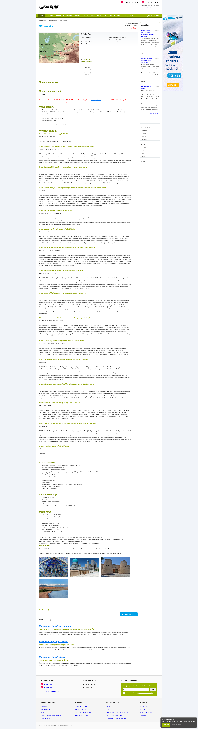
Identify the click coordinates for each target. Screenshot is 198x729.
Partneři (143, 156)
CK (71, 725)
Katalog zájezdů (53, 20)
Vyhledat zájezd (152, 16)
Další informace (176, 725)
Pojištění (143, 136)
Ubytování (144, 130)
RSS (151, 113)
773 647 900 (151, 2)
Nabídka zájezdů (145, 125)
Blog (142, 150)
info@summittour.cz (152, 7)
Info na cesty (144, 706)
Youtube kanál (45, 718)
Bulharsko (67, 16)
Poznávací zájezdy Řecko (52, 657)
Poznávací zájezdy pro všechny (56, 626)
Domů (41, 16)
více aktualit (155, 113)
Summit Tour (42, 20)
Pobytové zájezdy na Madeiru (85, 712)
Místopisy (143, 147)
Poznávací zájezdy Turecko (53, 641)
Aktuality (143, 144)
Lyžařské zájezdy (145, 709)
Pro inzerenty (144, 159)
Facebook (143, 715)
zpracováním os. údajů (145, 693)
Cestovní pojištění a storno (115, 715)
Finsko (86, 16)
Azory (58, 16)
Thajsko (50, 16)
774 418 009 (131, 2)
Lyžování (143, 133)
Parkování (144, 139)
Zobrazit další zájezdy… (128, 614)
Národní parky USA (81, 715)
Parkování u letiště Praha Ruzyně (117, 712)
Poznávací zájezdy (81, 706)
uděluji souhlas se (139, 693)
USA (93, 16)
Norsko (117, 16)
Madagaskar (128, 16)
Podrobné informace (87, 61)
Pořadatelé (144, 142)
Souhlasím (166, 725)
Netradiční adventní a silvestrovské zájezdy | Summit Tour (146, 60)
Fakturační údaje (46, 709)
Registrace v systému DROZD (116, 718)
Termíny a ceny (86, 59)
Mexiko (77, 16)
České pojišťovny (96, 100)
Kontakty (143, 161)
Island (99, 16)
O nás (142, 153)
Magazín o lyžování (146, 712)
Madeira (108, 16)
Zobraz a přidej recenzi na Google (52, 715)
